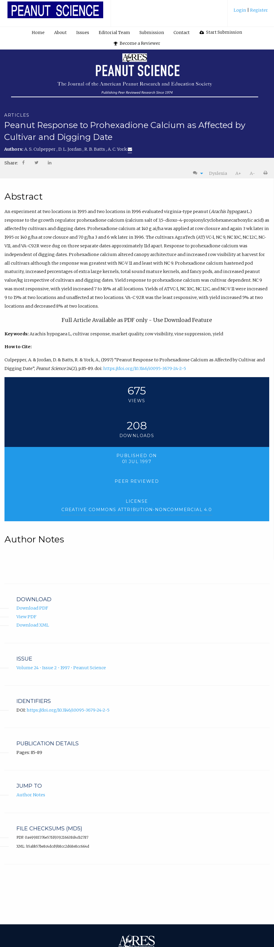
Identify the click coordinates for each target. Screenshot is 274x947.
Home (38, 32)
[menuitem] (251, 12)
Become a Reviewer (137, 43)
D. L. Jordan (70, 149)
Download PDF (32, 608)
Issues (82, 32)
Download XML (32, 625)
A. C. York (120, 149)
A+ (238, 173)
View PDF (26, 616)
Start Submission (221, 32)
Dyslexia (218, 173)
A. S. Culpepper (40, 149)
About (60, 32)
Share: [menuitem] (11, 163)
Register (258, 10)
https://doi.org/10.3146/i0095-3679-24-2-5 (144, 368)
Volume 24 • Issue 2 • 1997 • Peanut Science (61, 667)
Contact (181, 32)
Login (240, 10)
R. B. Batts (95, 149)
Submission (151, 32)
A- (252, 173)
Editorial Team (114, 32)
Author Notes (30, 795)
